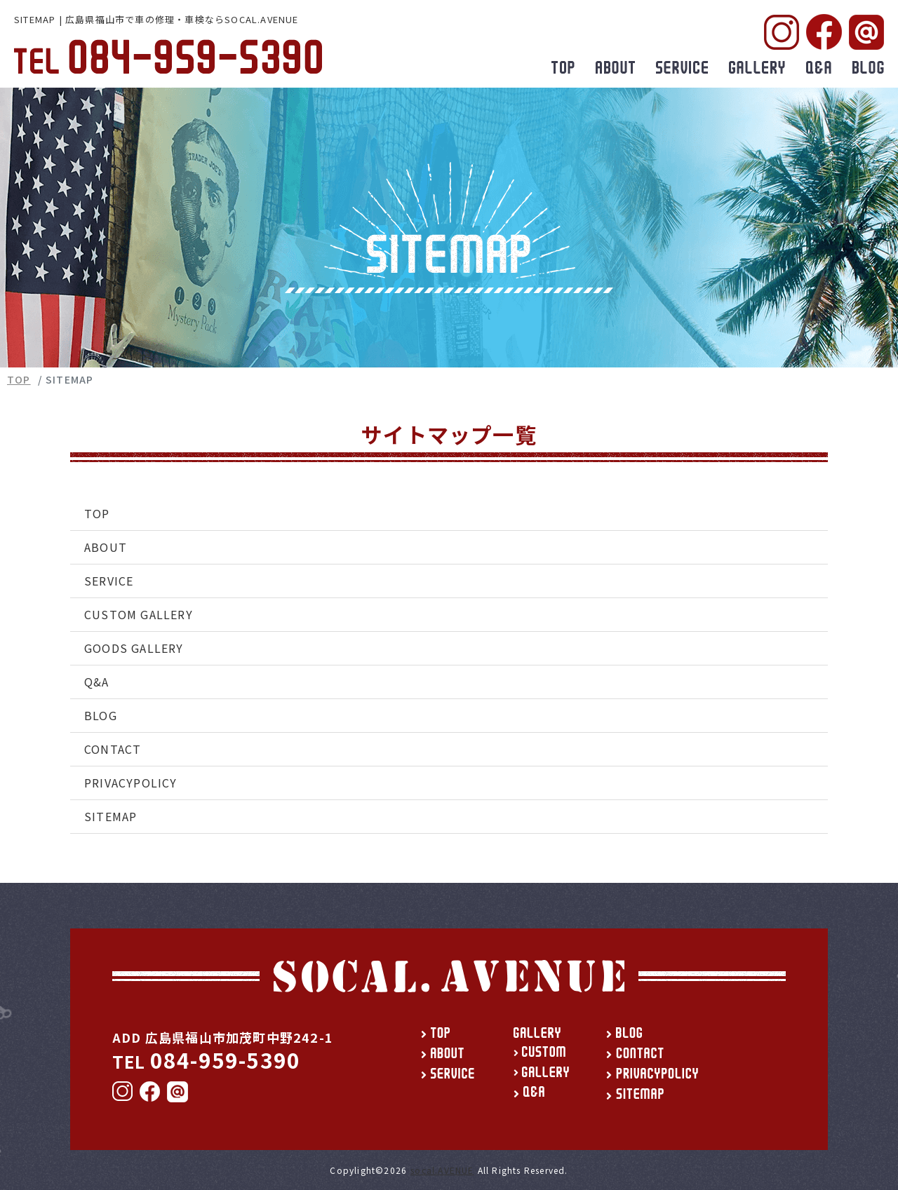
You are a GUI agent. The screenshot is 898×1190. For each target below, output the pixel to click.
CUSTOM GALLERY (138, 614)
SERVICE (108, 580)
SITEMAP (110, 816)
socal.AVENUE (442, 1170)
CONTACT (112, 749)
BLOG (100, 715)
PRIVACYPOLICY (130, 782)
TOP (19, 379)
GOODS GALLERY (134, 648)
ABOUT (105, 547)
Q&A (96, 681)
